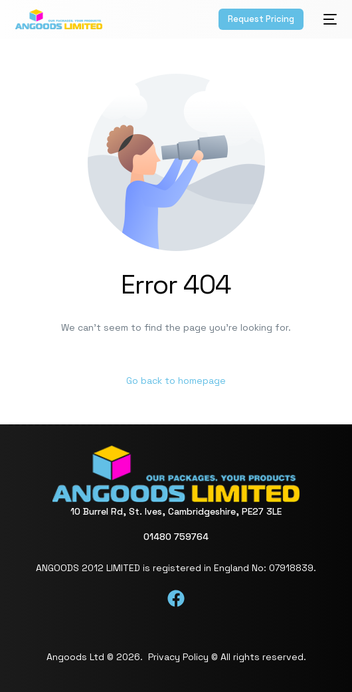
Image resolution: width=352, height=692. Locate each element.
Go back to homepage (176, 381)
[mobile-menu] (327, 19)
